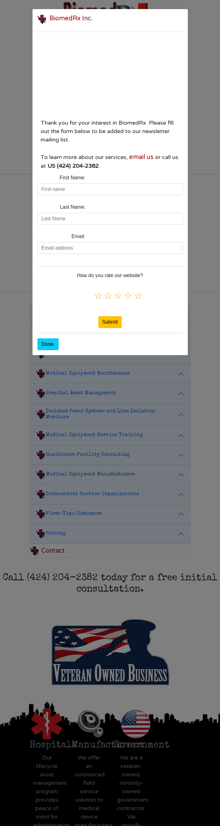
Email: (78, 236)
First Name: (73, 177)
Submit (110, 322)
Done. (48, 344)
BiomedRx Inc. (71, 18)
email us (141, 157)
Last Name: (73, 207)
